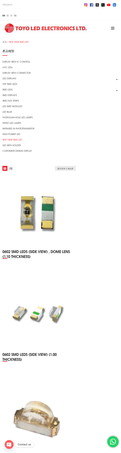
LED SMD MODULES (12, 106)
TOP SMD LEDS (9, 83)
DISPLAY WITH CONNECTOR (16, 72)
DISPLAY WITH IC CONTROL (16, 61)
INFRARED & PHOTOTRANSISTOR (18, 128)
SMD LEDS (7, 89)
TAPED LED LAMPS (11, 122)
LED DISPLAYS (9, 78)
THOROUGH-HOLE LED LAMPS (17, 117)
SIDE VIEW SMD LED (12, 139)
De (15, 15)
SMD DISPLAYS (9, 95)
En (3, 15)
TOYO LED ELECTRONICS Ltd (45, 446)
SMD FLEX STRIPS (10, 100)
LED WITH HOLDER (11, 145)
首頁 (4, 41)
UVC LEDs (7, 67)
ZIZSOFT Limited (100, 446)
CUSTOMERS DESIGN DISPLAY (17, 150)
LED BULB (7, 111)
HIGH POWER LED (11, 134)
